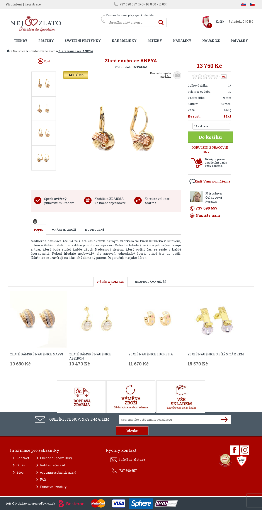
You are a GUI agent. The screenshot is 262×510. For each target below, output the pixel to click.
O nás (21, 465)
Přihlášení (14, 4)
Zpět (44, 61)
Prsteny (46, 41)
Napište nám (208, 215)
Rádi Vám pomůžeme (212, 181)
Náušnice (211, 41)
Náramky (182, 41)
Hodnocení (94, 230)
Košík (220, 21)
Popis (38, 230)
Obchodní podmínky (56, 458)
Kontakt (23, 458)
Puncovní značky (53, 487)
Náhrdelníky (124, 41)
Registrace (32, 4)
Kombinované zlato (42, 51)
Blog (20, 472)
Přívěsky (239, 41)
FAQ (43, 480)
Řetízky (155, 41)
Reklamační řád (52, 465)
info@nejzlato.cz (132, 459)
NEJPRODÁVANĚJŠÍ (150, 282)
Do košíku (210, 137)
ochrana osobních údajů (58, 472)
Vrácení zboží (64, 230)
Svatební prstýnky (83, 41)
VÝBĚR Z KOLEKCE (110, 282)
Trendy (20, 41)
